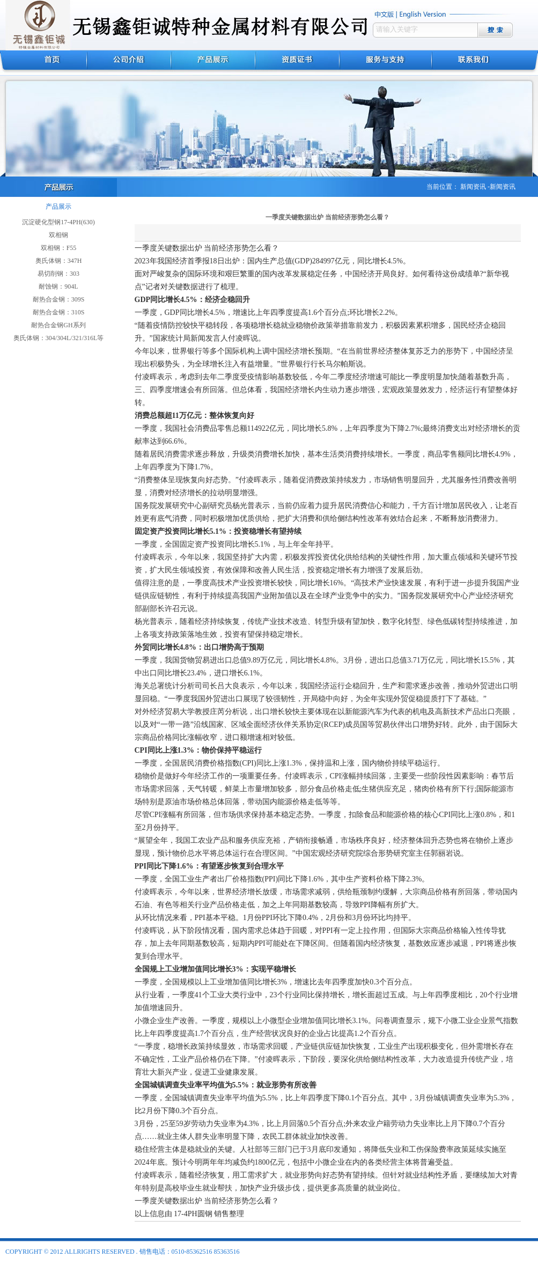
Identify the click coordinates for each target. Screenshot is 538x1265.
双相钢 (58, 235)
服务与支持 (386, 63)
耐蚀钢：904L (58, 286)
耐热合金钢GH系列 (58, 325)
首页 (43, 63)
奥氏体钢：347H (58, 260)
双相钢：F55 (59, 248)
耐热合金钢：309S (59, 299)
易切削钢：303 (58, 273)
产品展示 (213, 63)
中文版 (384, 14)
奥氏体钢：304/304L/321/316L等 (58, 338)
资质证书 (297, 63)
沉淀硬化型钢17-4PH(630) (58, 222)
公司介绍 (129, 63)
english (424, 14)
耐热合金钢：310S (59, 312)
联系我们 (485, 63)
